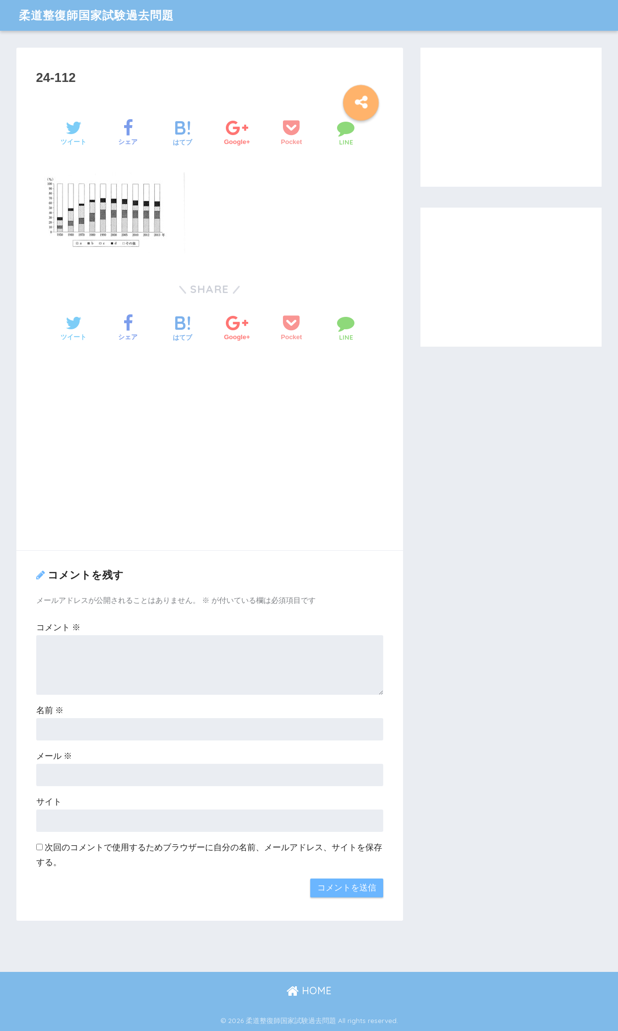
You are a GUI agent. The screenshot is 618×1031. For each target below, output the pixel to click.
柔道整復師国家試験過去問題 (96, 15)
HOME (309, 990)
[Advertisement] (210, 459)
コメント (58, 627)
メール (54, 756)
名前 (50, 710)
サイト (49, 802)
